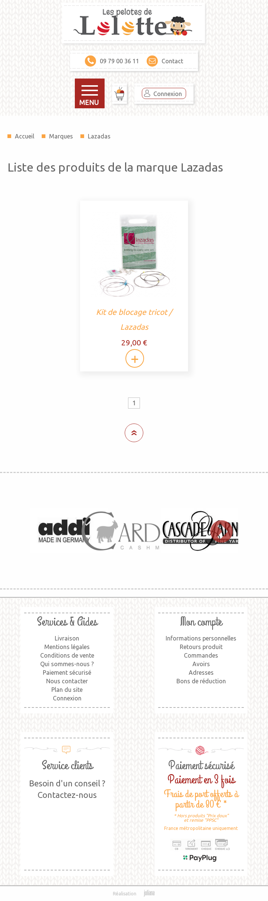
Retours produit (201, 646)
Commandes (201, 655)
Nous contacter (67, 681)
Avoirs (201, 664)
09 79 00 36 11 (112, 61)
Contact (165, 61)
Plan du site (67, 689)
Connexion (167, 93)
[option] (64, 530)
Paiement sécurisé (67, 672)
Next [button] (218, 531)
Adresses (201, 672)
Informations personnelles (201, 638)
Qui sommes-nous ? (67, 664)
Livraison (67, 638)
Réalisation (134, 893)
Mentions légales (67, 646)
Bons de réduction (201, 681)
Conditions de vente (67, 655)
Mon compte (201, 622)
